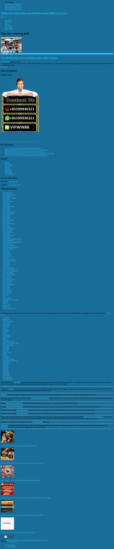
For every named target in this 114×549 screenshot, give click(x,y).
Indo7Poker (6, 208)
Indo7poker (6, 199)
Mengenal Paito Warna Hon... (13, 9)
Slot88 (5, 303)
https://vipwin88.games (10, 271)
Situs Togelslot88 (8, 240)
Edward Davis (5, 62)
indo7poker (6, 204)
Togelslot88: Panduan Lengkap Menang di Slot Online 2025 (23, 148)
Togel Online (9, 27)
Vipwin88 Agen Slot (9, 245)
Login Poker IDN (8, 235)
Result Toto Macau (8, 228)
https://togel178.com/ (9, 308)
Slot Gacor (6, 250)
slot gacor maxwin (8, 359)
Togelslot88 (6, 237)
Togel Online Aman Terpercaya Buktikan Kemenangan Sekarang (24, 151)
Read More (4, 67)
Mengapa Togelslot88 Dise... (13, 6)
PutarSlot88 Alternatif (9, 198)
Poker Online (9, 29)
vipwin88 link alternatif (10, 360)
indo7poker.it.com (8, 220)
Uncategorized (9, 174)
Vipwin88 (6, 257)
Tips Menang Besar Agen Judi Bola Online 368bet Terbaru (29, 57)
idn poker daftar (8, 230)
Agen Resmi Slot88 (9, 211)
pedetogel (6, 364)
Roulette (7, 167)
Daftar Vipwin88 (8, 249)
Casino (7, 24)
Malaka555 (6, 320)
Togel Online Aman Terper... (13, 7)
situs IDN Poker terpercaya (14, 403)
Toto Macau (6, 283)
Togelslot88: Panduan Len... (13, 4)
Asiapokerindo (7, 193)
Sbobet (5, 355)
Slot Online (8, 20)
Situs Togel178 (7, 255)
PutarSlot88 (6, 210)
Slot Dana (6, 340)
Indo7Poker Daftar (8, 206)
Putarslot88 (6, 325)
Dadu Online (7, 227)
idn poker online (8, 201)
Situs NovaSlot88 (8, 284)
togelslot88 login (8, 244)
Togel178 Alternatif (9, 342)
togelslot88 (6, 262)
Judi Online (8, 25)
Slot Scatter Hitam (8, 213)
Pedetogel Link (7, 281)
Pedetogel (6, 301)
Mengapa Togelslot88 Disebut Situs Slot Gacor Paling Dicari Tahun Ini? (26, 150)
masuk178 (6, 306)
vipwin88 (6, 266)
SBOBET (6, 369)
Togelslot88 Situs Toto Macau (12, 238)
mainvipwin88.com (9, 259)
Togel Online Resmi (9, 279)
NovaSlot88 (6, 196)
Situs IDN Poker (38, 422)
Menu (2, 17)
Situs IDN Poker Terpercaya (40, 398)
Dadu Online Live (8, 223)
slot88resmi (6, 362)
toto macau (6, 323)
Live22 (11, 389)
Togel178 (6, 331)
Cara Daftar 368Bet (10, 546)
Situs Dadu (6, 225)
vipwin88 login (7, 379)
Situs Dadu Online (22, 410)
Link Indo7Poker (8, 232)
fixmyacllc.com (7, 276)
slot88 (5, 338)
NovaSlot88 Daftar (8, 194)
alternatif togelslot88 (9, 260)
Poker (4, 296)
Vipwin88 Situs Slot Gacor (11, 247)
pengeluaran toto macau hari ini (93, 417)
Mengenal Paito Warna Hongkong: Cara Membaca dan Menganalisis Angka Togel (29, 153)
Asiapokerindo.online (14, 185)
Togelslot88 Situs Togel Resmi (12, 242)
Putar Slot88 (6, 218)
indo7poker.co (13, 181)
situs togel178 (7, 289)
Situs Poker (6, 203)
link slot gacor (7, 277)
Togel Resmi (7, 254)
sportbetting (8, 22)
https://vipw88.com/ (9, 269)
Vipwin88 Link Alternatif (10, 300)
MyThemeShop (12, 541)
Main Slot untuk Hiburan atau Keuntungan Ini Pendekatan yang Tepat (26, 155)
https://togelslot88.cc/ (9, 274)
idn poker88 (6, 233)
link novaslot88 (7, 321)
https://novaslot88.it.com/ (10, 343)
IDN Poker (6, 221)
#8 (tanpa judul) (9, 545)
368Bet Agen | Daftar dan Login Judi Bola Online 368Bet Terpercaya (34, 13)
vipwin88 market (8, 267)
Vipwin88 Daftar (8, 345)
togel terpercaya (8, 377)
